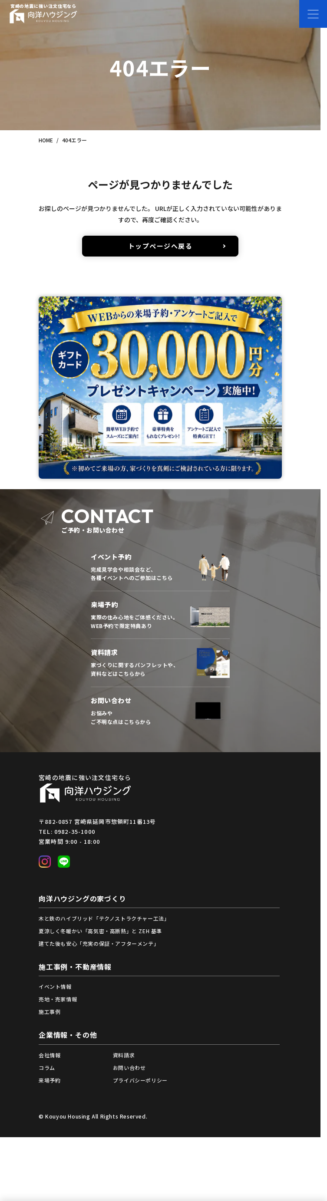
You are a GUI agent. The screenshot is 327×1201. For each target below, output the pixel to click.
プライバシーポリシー (140, 1080)
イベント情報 (55, 986)
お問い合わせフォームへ (160, 710)
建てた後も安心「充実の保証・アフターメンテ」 (99, 943)
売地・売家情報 (58, 999)
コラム (47, 1067)
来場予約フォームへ (160, 614)
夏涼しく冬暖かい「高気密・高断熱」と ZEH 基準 (100, 930)
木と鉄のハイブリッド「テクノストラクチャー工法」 (104, 918)
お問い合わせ (129, 1067)
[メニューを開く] (313, 14)
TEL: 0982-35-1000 (67, 831)
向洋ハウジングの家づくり (82, 898)
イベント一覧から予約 (160, 567)
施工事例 (49, 1011)
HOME (46, 140)
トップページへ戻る (160, 245)
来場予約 (49, 1080)
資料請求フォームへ (160, 663)
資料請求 (124, 1055)
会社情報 (49, 1055)
